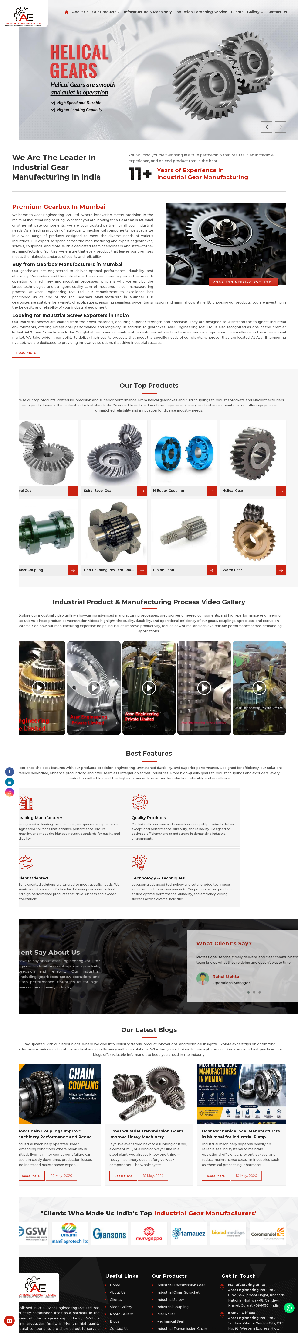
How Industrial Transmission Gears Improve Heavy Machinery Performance (146, 1089)
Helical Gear (233, 491)
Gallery (255, 12)
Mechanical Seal (170, 1276)
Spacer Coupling (28, 570)
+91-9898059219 (243, 1307)
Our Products (106, 12)
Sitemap (117, 1290)
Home (115, 1240)
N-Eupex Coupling (168, 491)
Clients (237, 12)
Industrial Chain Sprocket (178, 1247)
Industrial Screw (170, 1254)
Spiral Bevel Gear (98, 491)
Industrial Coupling (172, 1262)
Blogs (114, 1276)
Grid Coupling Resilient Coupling (110, 570)
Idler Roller (165, 1269)
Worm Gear (232, 570)
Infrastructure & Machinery (148, 12)
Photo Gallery (121, 1269)
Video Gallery (121, 1262)
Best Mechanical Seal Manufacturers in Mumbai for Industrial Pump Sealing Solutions (241, 1089)
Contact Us (277, 12)
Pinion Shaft (164, 570)
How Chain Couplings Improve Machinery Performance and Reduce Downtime (55, 1089)
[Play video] (39, 688)
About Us (80, 12)
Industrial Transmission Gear (180, 1240)
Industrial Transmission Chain (181, 1283)
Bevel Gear (23, 491)
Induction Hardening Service (201, 12)
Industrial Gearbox (172, 1290)
